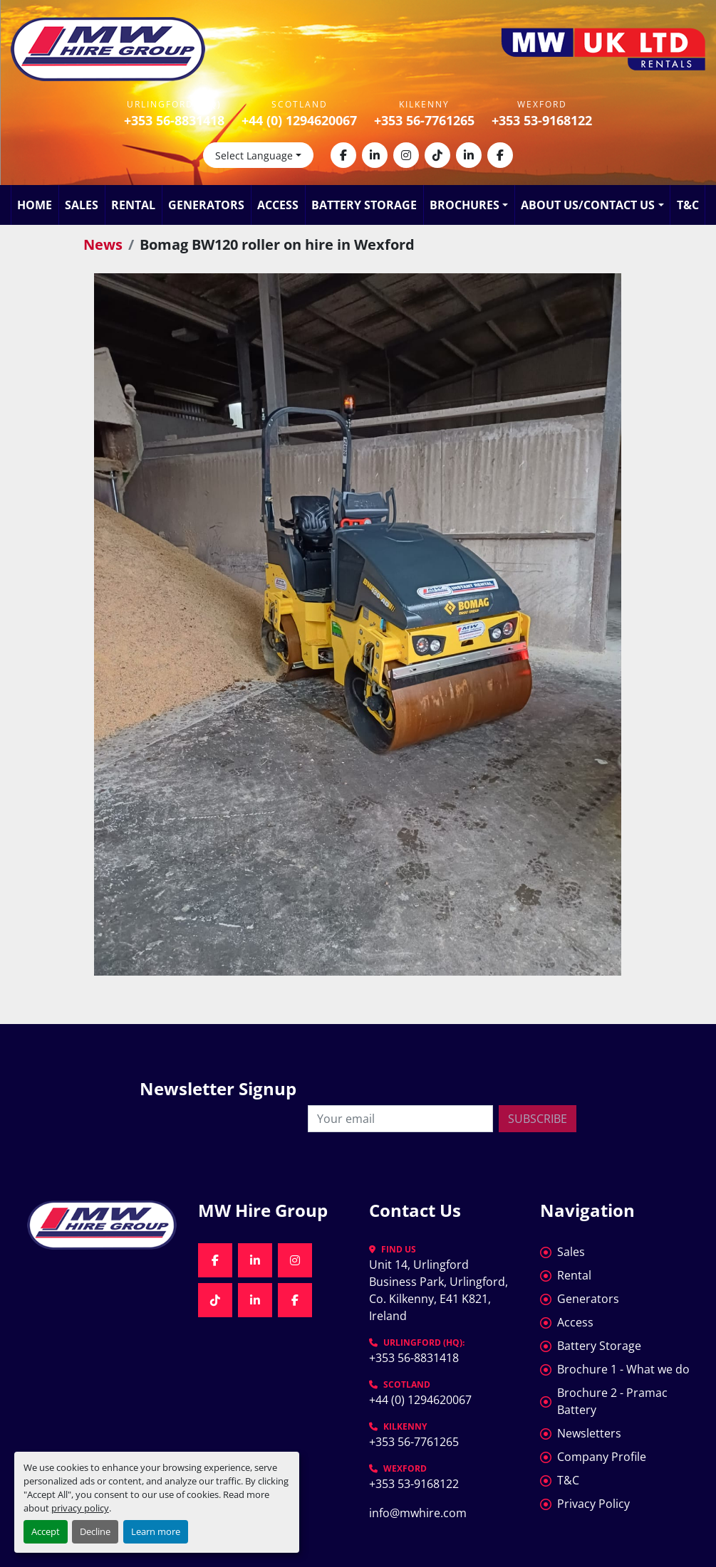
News (103, 244)
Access (278, 205)
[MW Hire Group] (102, 1225)
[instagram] (406, 155)
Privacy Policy (593, 1503)
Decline (95, 1531)
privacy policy (80, 1508)
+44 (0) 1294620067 (299, 120)
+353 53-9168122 (542, 120)
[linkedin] (375, 155)
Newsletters (589, 1433)
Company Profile (601, 1457)
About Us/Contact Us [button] (588, 205)
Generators (206, 205)
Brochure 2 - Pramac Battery (612, 1401)
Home (34, 205)
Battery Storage (364, 205)
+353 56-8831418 (174, 120)
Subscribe (537, 1119)
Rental (133, 205)
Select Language (254, 155)
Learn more (155, 1531)
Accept (45, 1531)
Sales (81, 205)
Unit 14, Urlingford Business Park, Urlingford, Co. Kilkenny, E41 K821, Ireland (440, 1290)
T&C (688, 205)
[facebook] (343, 155)
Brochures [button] (464, 205)
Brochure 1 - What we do (623, 1369)
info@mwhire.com (418, 1513)
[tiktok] (437, 155)
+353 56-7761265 (424, 120)
